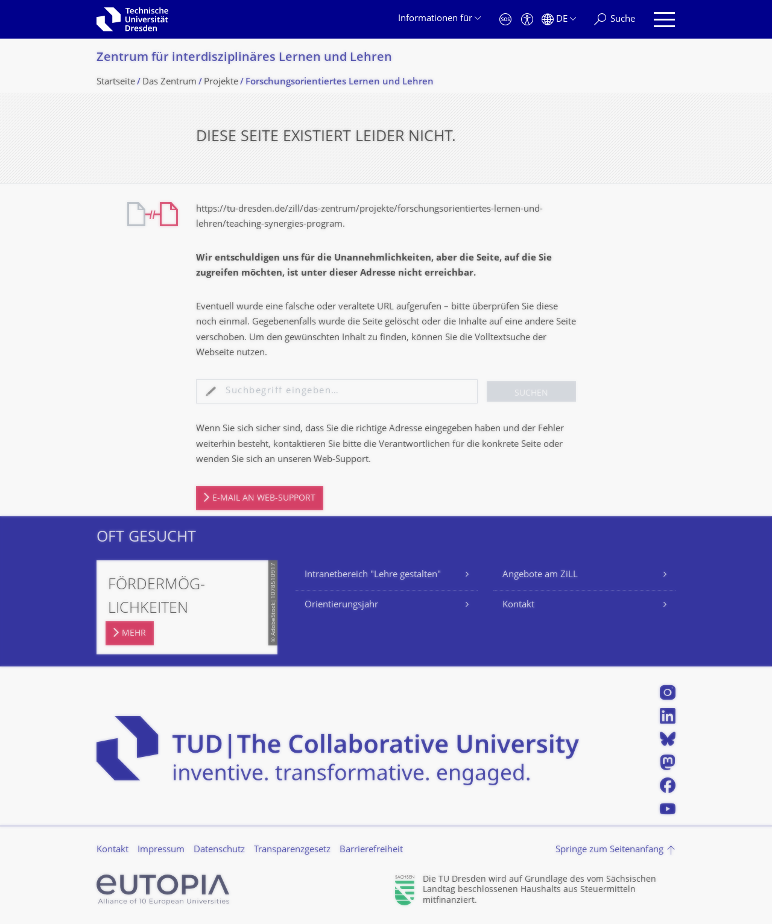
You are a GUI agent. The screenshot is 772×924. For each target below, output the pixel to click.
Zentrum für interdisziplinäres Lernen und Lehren (244, 58)
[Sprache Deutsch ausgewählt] (559, 19)
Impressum (161, 850)
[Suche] (614, 19)
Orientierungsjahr (341, 605)
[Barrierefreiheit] (527, 19)
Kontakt (518, 605)
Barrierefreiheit (371, 850)
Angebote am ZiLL (540, 575)
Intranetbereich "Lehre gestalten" (373, 575)
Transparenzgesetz (292, 850)
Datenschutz (219, 850)
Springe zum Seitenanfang (609, 850)
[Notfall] (505, 19)
